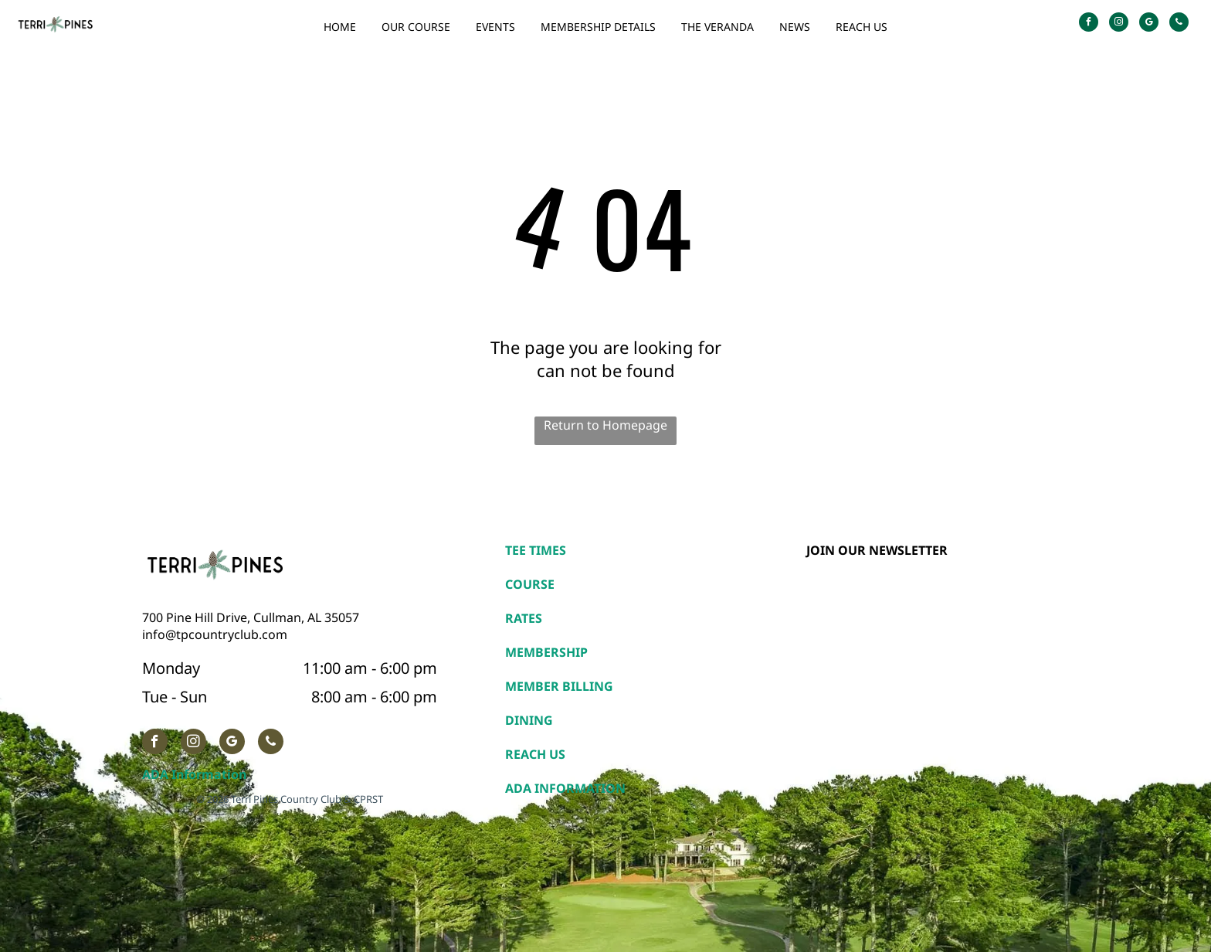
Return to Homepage (605, 425)
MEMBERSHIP (546, 652)
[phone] (1179, 24)
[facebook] (1088, 24)
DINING (529, 720)
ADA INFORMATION (565, 788)
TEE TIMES (535, 550)
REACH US (535, 754)
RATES (523, 618)
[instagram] (1118, 24)
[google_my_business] (1148, 24)
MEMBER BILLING (559, 686)
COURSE (530, 584)
